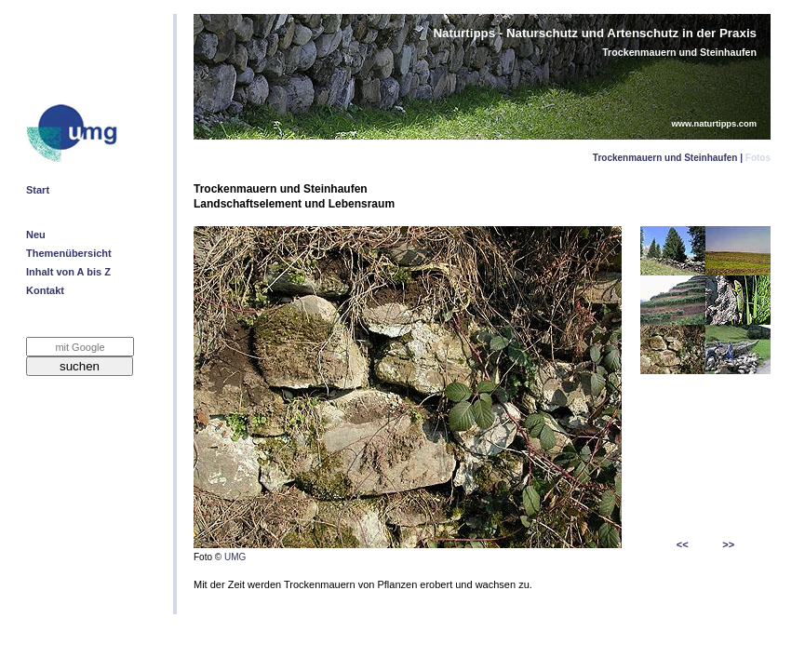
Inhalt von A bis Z (68, 271)
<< (683, 544)
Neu (36, 234)
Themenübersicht (69, 253)
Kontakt (45, 290)
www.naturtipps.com (714, 123)
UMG (235, 557)
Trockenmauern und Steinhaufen (665, 158)
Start (37, 189)
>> (728, 544)
